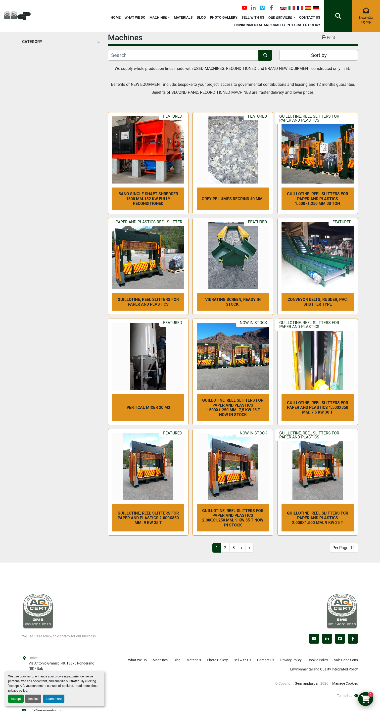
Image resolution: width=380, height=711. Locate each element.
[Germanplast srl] (38, 611)
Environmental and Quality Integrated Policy (277, 25)
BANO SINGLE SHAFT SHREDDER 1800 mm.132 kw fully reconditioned (148, 198)
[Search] (183, 55)
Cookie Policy (318, 660)
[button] (159, 16)
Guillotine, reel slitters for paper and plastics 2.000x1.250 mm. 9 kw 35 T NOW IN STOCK (232, 517)
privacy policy (17, 690)
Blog (201, 17)
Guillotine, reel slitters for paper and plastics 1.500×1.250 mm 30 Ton (317, 198)
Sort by (319, 55)
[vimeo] (262, 8)
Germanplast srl (307, 683)
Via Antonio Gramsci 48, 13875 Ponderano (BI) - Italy (62, 665)
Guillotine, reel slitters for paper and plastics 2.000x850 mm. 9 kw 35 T (148, 518)
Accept (16, 699)
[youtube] (244, 8)
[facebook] (271, 8)
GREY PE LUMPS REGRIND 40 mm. (233, 198)
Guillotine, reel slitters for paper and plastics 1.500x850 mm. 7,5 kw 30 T (317, 407)
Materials (183, 17)
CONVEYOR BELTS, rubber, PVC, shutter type (317, 302)
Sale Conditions (346, 660)
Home (116, 17)
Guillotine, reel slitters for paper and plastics (148, 302)
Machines (158, 18)
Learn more (54, 699)
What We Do (135, 17)
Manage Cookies (345, 683)
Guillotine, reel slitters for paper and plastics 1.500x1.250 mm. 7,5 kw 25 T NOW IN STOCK (232, 407)
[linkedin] (253, 8)
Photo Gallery (224, 17)
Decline (33, 699)
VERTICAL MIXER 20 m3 (148, 407)
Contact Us (309, 17)
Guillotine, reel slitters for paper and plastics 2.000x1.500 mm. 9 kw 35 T (317, 518)
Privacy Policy (291, 660)
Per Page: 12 (343, 547)
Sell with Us (252, 17)
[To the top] (347, 695)
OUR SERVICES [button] (280, 18)
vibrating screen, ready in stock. (233, 302)
